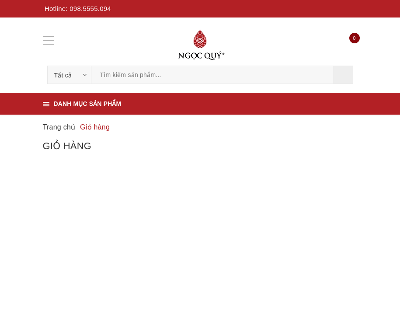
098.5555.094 (90, 8)
